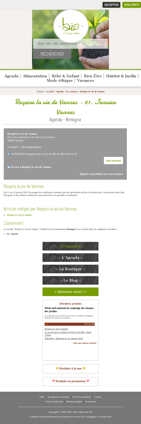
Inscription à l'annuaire (58, 397)
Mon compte (131, 5)
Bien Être (93, 76)
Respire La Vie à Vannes (19, 215)
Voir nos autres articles (84, 343)
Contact (97, 397)
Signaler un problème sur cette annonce (101, 174)
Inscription (111, 5)
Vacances (85, 80)
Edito (42, 397)
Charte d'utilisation (54, 401)
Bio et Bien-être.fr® (83, 412)
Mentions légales (74, 401)
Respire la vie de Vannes (92, 91)
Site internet (113, 160)
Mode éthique (60, 80)
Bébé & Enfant (65, 76)
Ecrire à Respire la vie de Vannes (31, 166)
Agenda (11, 76)
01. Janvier (72, 91)
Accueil (49, 91)
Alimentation (35, 76)
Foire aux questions (81, 397)
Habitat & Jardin (121, 76)
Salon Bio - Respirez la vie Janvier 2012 (64, 338)
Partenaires (90, 401)
